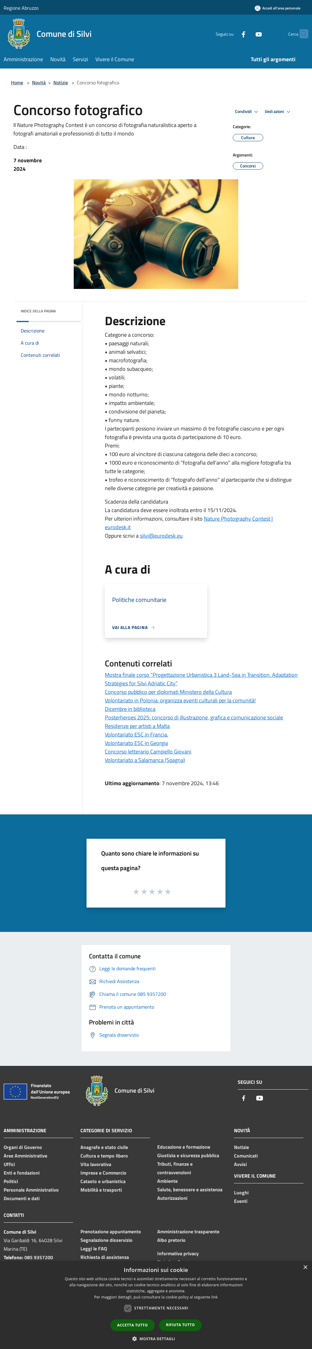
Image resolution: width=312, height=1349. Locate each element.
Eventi (240, 1201)
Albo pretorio (171, 1240)
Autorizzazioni (172, 1198)
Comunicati (246, 1155)
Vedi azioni (278, 111)
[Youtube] (247, 34)
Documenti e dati (22, 1198)
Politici (11, 1181)
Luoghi (241, 1192)
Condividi (247, 111)
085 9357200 (38, 1257)
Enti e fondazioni (22, 1172)
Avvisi (240, 1164)
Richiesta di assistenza (104, 1257)
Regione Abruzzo (21, 8)
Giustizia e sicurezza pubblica (188, 1155)
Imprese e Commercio (103, 1172)
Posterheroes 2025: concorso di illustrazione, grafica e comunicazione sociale (194, 717)
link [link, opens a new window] (214, 1297)
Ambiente (167, 1181)
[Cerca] (301, 33)
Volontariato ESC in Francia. (136, 734)
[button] (156, 1339)
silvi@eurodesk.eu (161, 536)
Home (17, 82)
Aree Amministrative (25, 1155)
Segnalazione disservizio (106, 1240)
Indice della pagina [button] (38, 311)
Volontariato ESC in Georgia (136, 743)
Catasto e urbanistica (103, 1181)
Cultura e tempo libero (104, 1155)
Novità (39, 82)
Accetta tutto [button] (132, 1325)
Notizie (60, 82)
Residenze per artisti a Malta (137, 726)
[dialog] (156, 1305)
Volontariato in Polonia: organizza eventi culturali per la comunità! (180, 700)
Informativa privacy (178, 1253)
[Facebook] (231, 34)
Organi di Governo (23, 1147)
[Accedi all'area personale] (277, 8)
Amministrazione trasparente (188, 1231)
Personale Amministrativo (31, 1189)
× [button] (305, 1267)
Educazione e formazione (183, 1147)
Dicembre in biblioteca (130, 709)
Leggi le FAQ (93, 1248)
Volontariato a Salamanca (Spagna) (145, 760)
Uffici (9, 1164)
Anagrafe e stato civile (104, 1147)
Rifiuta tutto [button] (180, 1324)
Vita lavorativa (95, 1164)
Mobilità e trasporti (101, 1189)
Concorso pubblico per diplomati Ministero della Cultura (168, 692)
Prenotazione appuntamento (110, 1231)
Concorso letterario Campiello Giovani (148, 751)
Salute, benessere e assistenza (189, 1189)
